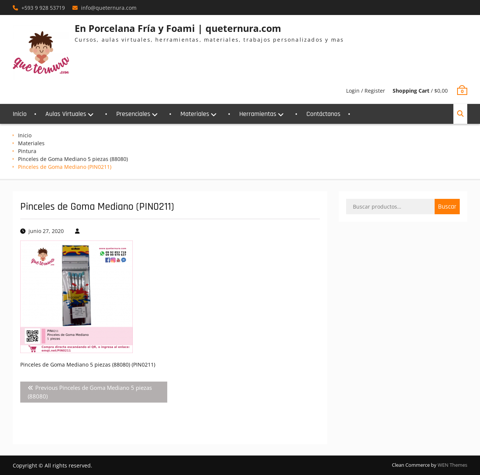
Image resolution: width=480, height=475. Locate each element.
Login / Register (365, 90)
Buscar (447, 206)
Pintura (27, 151)
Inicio (20, 114)
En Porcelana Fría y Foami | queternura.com (178, 28)
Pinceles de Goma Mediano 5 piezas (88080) (73, 158)
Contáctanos (323, 114)
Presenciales (133, 114)
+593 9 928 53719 (43, 7)
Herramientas (257, 114)
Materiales (194, 114)
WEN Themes (452, 464)
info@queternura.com (108, 7)
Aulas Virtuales (65, 114)
